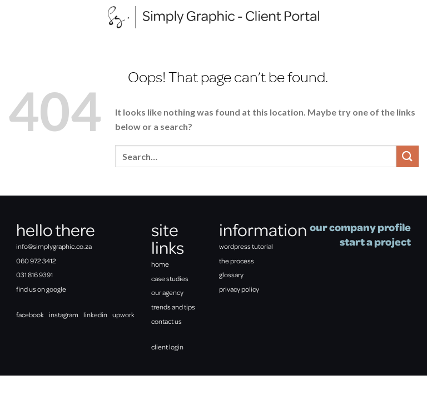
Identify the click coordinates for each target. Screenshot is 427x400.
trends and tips (173, 306)
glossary (231, 274)
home (160, 263)
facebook (30, 314)
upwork (123, 314)
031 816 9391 (34, 274)
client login (167, 346)
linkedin (95, 314)
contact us (166, 321)
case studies (169, 278)
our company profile (360, 227)
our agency (167, 292)
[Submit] (407, 156)
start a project (375, 241)
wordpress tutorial (246, 246)
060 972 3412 (36, 260)
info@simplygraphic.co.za (54, 246)
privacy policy (239, 288)
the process (236, 260)
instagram (63, 314)
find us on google (41, 288)
